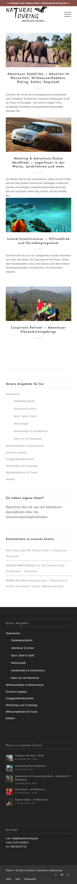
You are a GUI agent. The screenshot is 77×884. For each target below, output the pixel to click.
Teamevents (13, 394)
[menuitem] (65, 14)
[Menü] (65, 14)
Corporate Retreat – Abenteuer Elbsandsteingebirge (38, 329)
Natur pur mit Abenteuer (28, 438)
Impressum (42, 870)
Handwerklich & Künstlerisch (30, 431)
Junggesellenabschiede (20, 459)
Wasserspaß (21, 423)
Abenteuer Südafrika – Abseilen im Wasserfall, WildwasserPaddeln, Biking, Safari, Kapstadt (38, 77)
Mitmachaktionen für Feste (21, 472)
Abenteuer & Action (25, 408)
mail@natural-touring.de (54, 3)
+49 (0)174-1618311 (24, 870)
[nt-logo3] (32, 14)
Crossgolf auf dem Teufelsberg (30, 766)
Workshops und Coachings (22, 465)
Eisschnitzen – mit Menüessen (30, 789)
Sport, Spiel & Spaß (25, 416)
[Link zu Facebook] (56, 875)
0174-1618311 (21, 842)
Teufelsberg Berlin (24, 401)
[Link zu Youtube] (62, 875)
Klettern (10, 479)
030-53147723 (18, 846)
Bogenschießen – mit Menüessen (31, 800)
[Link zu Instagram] (68, 875)
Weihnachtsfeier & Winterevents (25, 445)
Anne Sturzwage (16, 550)
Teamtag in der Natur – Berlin (29, 755)
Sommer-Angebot (16, 452)
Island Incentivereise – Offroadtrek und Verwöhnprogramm (38, 240)
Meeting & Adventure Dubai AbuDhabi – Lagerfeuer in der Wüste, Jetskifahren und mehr (38, 162)
